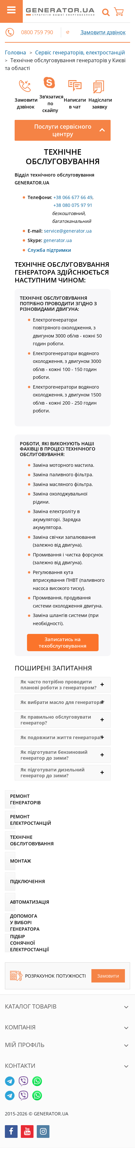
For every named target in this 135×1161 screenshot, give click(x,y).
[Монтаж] (10, 861)
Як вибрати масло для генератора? (62, 702)
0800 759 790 (37, 32)
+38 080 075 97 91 (72, 205)
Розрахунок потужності (48, 976)
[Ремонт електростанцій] (10, 820)
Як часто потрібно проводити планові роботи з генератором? (58, 685)
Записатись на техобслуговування (63, 642)
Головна (15, 52)
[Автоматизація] (10, 902)
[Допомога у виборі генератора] (10, 922)
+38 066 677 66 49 (72, 197)
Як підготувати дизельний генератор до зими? (52, 773)
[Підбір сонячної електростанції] (10, 943)
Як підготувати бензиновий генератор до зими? (54, 755)
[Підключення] (10, 881)
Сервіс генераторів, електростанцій (80, 52)
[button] (10, 32)
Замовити (108, 976)
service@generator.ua (68, 231)
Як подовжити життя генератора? (61, 737)
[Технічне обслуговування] (10, 840)
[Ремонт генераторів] (10, 799)
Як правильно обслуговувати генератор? (55, 720)
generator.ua (58, 240)
